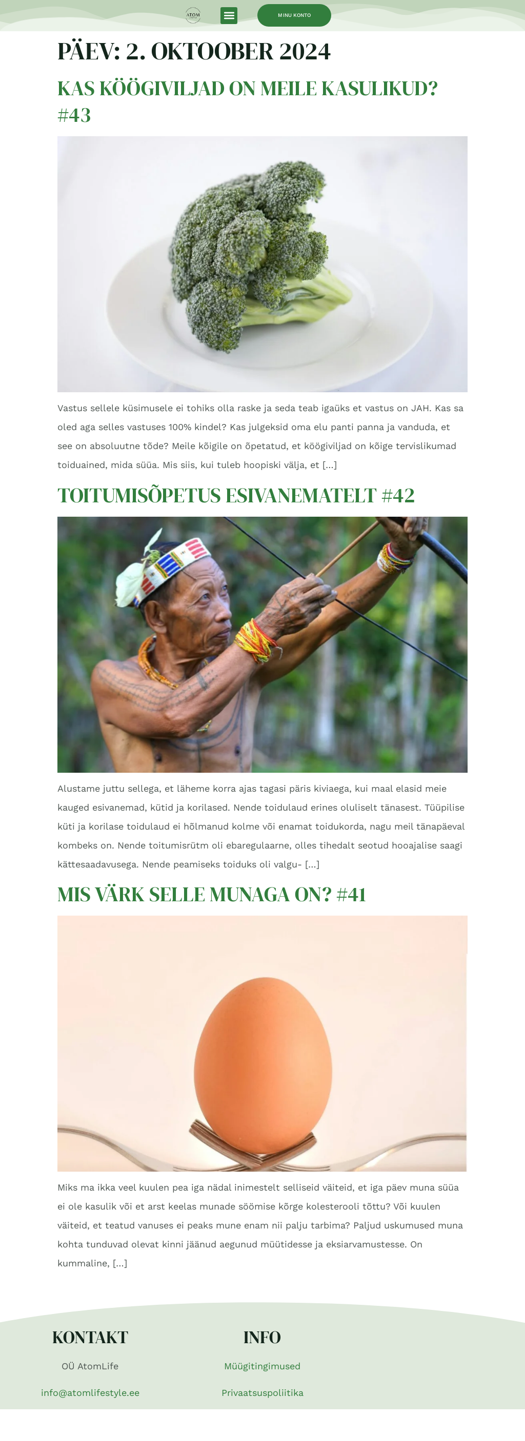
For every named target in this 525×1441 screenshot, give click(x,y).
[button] (228, 15)
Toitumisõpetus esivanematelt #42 (236, 495)
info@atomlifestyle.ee (90, 1392)
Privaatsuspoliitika (262, 1392)
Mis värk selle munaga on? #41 (211, 894)
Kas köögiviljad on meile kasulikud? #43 (247, 101)
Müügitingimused (262, 1366)
